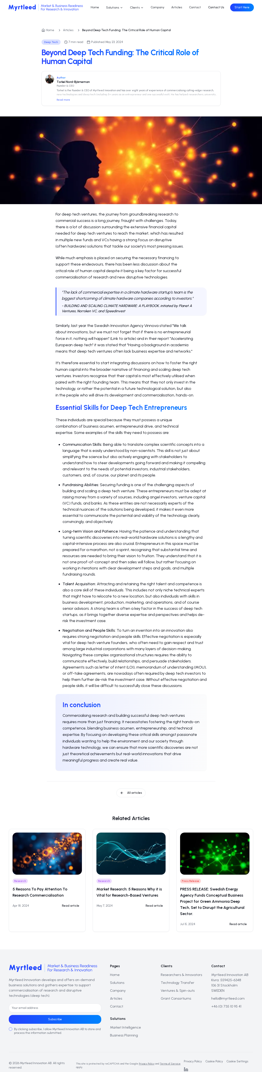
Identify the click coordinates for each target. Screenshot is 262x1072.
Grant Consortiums (176, 998)
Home (95, 7)
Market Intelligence (125, 1027)
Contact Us (215, 7)
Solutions (114, 7)
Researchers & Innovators (181, 975)
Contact (195, 7)
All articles (131, 793)
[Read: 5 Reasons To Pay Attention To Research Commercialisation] (70, 906)
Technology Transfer (177, 983)
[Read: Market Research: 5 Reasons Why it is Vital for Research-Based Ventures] (154, 906)
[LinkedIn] (186, 1069)
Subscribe (55, 1019)
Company (157, 7)
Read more (63, 99)
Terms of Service (170, 1063)
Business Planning (124, 1035)
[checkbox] (10, 1029)
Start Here (241, 7)
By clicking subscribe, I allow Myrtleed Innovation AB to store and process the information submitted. (57, 1031)
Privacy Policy (146, 1063)
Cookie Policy (214, 1061)
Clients (137, 7)
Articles (176, 7)
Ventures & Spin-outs (178, 990)
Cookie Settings (237, 1061)
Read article (70, 906)
